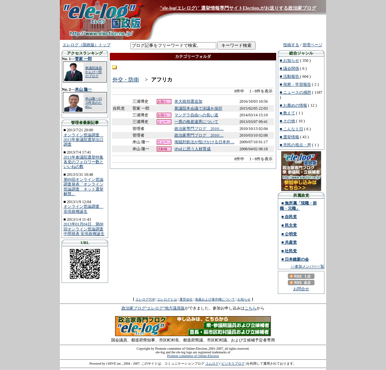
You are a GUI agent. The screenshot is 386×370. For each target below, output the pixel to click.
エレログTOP (145, 299)
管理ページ (312, 45)
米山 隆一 (83, 89)
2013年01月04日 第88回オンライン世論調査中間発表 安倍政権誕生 (84, 229)
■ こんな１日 (291, 129)
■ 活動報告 (290, 76)
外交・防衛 (125, 79)
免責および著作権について (215, 299)
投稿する (291, 45)
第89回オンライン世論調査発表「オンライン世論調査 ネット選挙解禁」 (83, 186)
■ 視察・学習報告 (295, 84)
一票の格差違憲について (196, 121)
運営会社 (186, 299)
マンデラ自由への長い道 (196, 115)
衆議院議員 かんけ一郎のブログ (93, 72)
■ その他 (287, 121)
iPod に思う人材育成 (192, 149)
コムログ (212, 363)
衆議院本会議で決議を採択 (198, 108)
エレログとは (167, 299)
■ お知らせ (289, 60)
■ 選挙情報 (289, 137)
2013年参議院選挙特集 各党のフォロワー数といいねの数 (83, 162)
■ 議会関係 (289, 68)
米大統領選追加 (188, 101)
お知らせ (244, 299)
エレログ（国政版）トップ (86, 45)
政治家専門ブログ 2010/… (198, 128)
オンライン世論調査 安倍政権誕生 (83, 208)
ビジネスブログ (233, 363)
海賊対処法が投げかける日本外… (204, 142)
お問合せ (301, 289)
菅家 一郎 (83, 59)
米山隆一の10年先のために (93, 102)
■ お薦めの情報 (293, 105)
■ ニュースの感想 (295, 92)
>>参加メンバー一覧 (307, 266)
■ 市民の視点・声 (295, 145)
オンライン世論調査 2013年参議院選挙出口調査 (83, 140)
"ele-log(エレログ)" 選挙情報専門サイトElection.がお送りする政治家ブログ (238, 8)
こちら (251, 308)
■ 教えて (287, 113)
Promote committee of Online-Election (193, 356)
